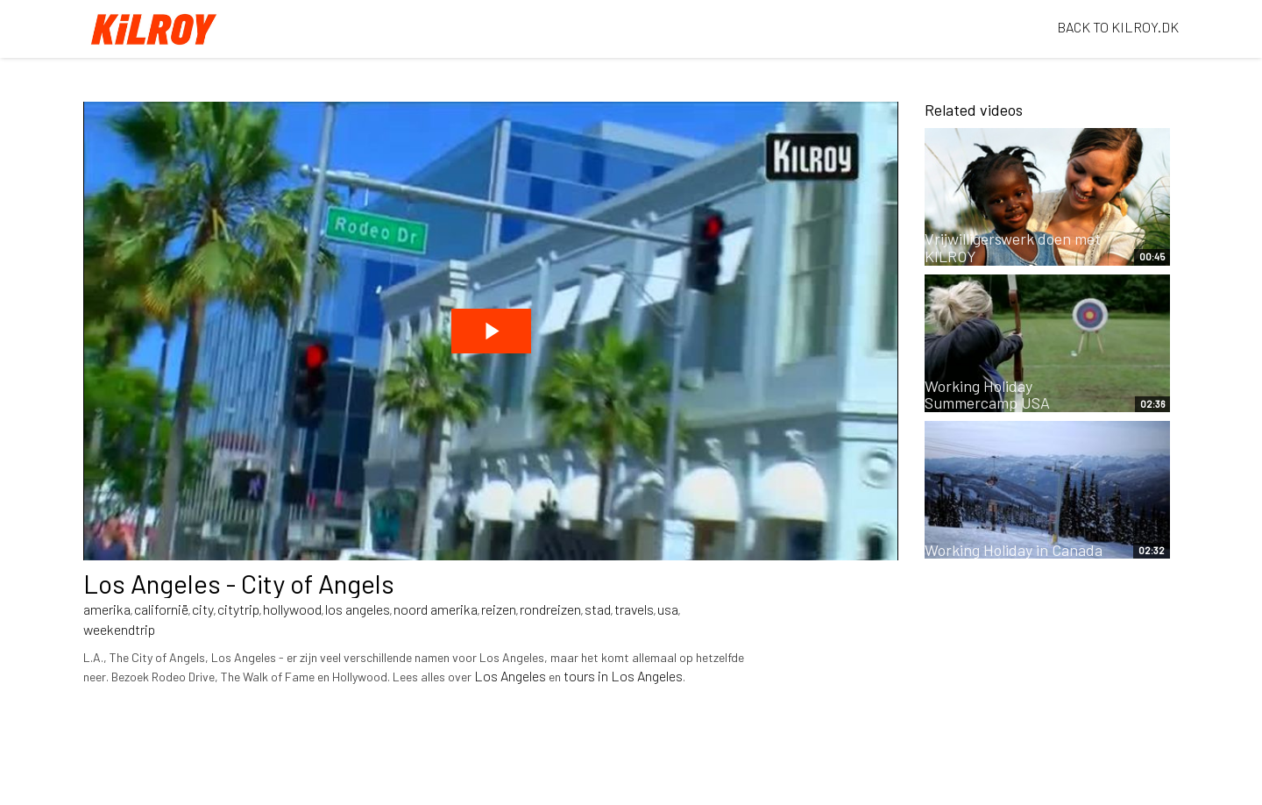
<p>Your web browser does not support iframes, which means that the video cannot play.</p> (490, 331)
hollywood (292, 609)
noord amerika (435, 609)
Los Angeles (510, 675)
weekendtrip (119, 629)
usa (667, 609)
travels (634, 609)
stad (598, 609)
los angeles (357, 609)
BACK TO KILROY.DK (1118, 26)
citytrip (238, 609)
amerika (107, 609)
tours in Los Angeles (623, 675)
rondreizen (550, 609)
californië (161, 609)
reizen (498, 609)
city (203, 609)
